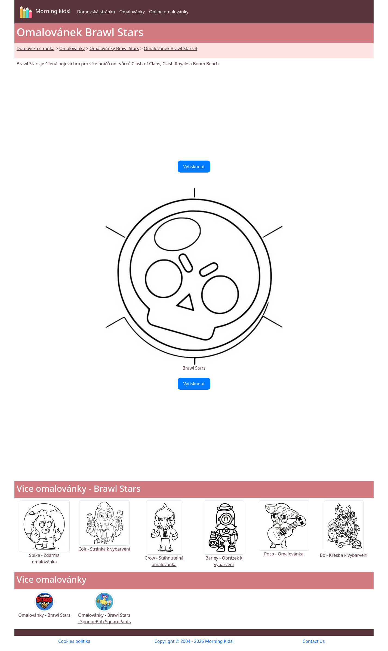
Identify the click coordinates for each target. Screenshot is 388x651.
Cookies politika (74, 641)
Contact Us (314, 641)
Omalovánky (132, 12)
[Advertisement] (194, 114)
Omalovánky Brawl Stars (114, 48)
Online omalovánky (169, 12)
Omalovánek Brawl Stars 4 (170, 48)
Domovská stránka (96, 12)
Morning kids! (44, 12)
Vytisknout (194, 167)
